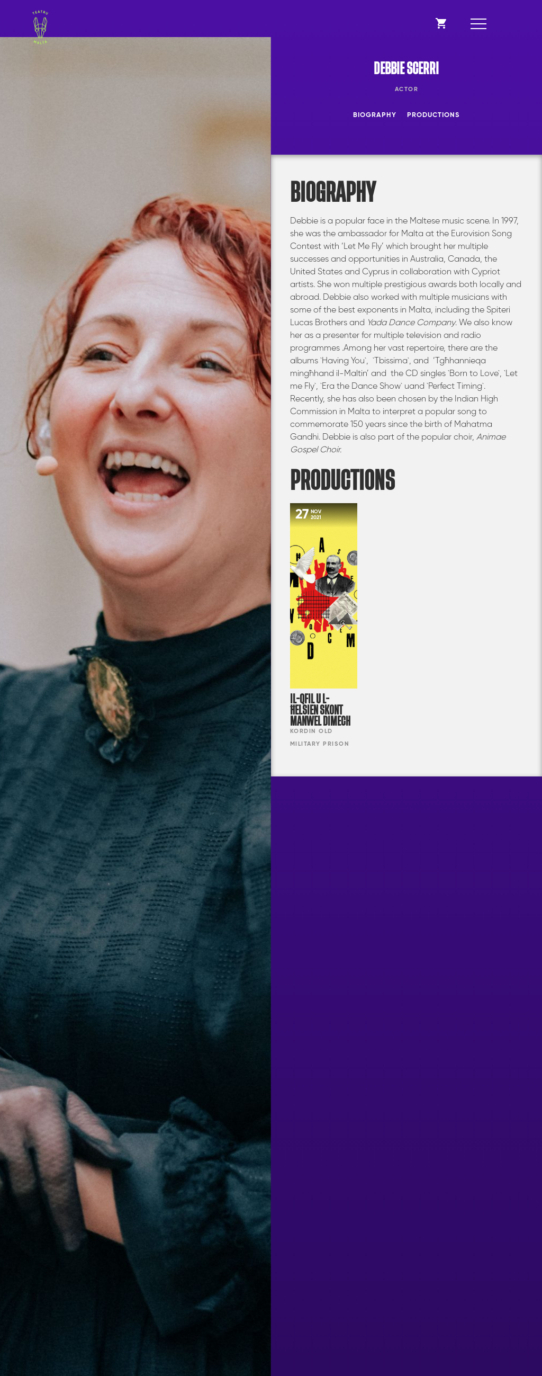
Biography (374, 115)
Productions (433, 115)
